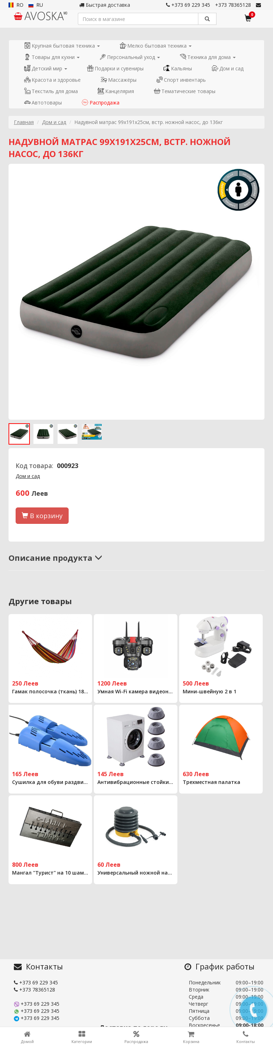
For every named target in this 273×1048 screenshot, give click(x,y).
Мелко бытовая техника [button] (156, 45)
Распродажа (100, 102)
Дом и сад (227, 68)
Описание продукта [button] (55, 557)
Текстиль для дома (51, 91)
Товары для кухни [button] (52, 57)
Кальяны (178, 68)
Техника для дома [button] (208, 57)
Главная (24, 122)
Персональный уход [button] (130, 57)
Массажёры (118, 79)
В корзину (42, 515)
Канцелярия (116, 91)
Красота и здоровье (52, 79)
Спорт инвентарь (181, 79)
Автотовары (43, 102)
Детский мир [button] (45, 68)
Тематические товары (184, 91)
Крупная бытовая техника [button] (62, 45)
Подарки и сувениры (115, 68)
